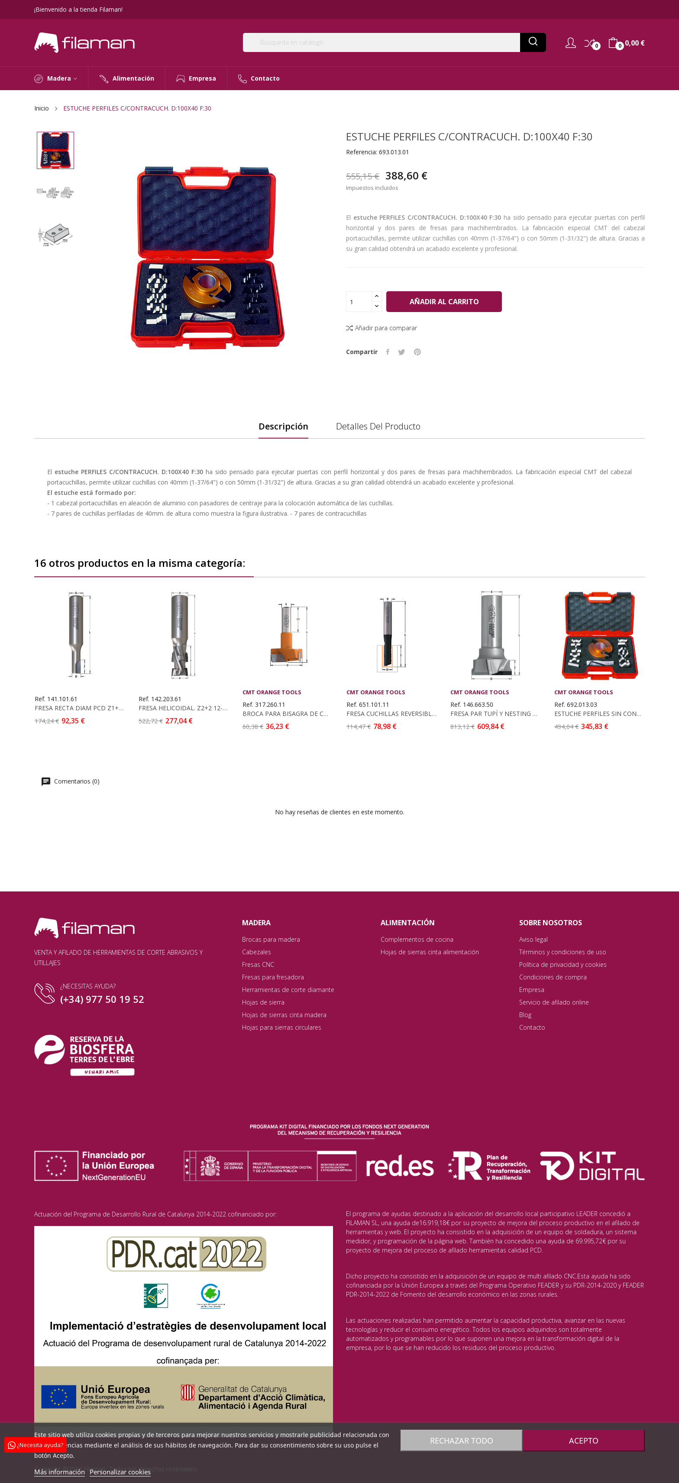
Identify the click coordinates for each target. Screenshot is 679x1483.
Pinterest (417, 351)
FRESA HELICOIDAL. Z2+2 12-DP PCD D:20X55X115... (184, 708)
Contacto (532, 1027)
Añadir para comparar (381, 328)
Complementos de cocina (417, 939)
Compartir (388, 351)
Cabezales (256, 952)
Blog (525, 1015)
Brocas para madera (271, 939)
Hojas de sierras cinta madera (284, 1015)
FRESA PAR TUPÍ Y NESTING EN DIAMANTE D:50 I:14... (495, 714)
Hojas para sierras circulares (281, 1027)
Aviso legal (533, 939)
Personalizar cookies (120, 1471)
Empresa (531, 989)
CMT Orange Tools (271, 692)
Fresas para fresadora (273, 977)
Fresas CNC (258, 964)
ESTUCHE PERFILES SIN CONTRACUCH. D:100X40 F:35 (599, 714)
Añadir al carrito (444, 301)
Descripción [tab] (283, 426)
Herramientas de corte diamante (288, 989)
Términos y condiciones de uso (562, 952)
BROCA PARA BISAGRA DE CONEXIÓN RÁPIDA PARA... (287, 714)
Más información (59, 1471)
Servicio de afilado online (554, 1002)
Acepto (585, 1440)
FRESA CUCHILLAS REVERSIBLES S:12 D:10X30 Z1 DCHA (391, 714)
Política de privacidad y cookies (563, 964)
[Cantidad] (359, 301)
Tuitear (402, 351)
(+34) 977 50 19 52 (102, 998)
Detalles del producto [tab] (378, 426)
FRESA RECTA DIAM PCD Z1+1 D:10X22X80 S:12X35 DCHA (80, 708)
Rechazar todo (460, 1440)
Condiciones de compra (553, 977)
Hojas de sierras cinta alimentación (430, 952)
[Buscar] (394, 42)
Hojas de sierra (263, 1002)
